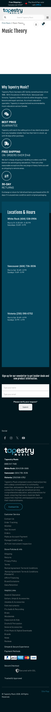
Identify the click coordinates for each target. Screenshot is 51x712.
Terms (7, 564)
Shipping (8, 554)
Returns (7, 557)
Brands (7, 634)
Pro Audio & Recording (14, 609)
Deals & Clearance (12, 595)
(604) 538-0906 (16, 468)
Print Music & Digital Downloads (18, 630)
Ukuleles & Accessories (14, 602)
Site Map (45, 691)
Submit (25, 407)
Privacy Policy (10, 561)
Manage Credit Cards (13, 540)
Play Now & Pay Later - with (36, 3)
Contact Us (13, 507)
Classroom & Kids (12, 620)
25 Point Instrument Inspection (18, 543)
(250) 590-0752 (15, 477)
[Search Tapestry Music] (23, 17)
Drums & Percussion (13, 623)
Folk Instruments (11, 605)
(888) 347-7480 (10, 464)
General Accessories (13, 627)
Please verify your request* (25, 402)
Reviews (8, 641)
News (6, 637)
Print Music (6, 23)
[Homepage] (14, 10)
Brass (6, 613)
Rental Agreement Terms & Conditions (21, 568)
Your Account (10, 529)
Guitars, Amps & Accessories (16, 598)
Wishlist (7, 526)
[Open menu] (47, 17)
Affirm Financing (11, 578)
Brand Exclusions (11, 581)
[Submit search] (5, 17)
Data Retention (11, 585)
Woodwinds (9, 616)
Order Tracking (10, 522)
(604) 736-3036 (16, 473)
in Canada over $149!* (15, 3)
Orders (7, 533)
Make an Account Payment (16, 536)
